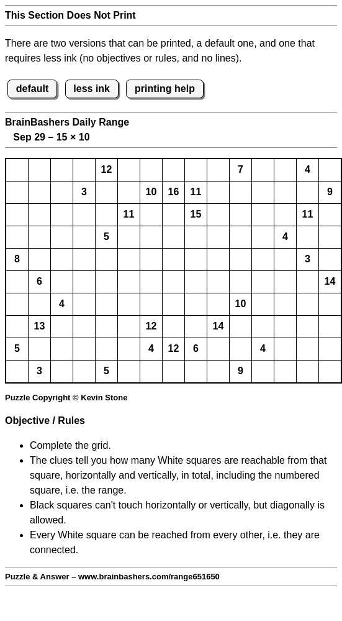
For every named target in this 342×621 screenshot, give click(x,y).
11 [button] (196, 191)
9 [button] (330, 191)
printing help (165, 88)
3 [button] (84, 191)
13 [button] (39, 326)
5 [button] (106, 236)
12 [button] (106, 169)
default (32, 88)
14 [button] (330, 281)
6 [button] (39, 281)
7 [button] (240, 169)
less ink (91, 88)
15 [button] (196, 214)
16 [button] (173, 191)
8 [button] (17, 259)
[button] (17, 170)
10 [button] (151, 191)
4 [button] (307, 169)
